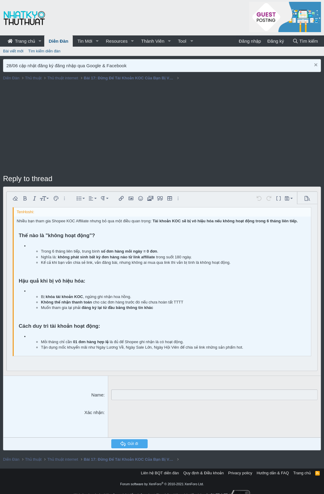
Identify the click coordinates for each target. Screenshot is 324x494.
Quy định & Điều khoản (203, 472)
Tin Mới (84, 41)
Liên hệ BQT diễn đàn (160, 472)
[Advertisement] (162, 128)
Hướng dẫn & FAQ (273, 472)
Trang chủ (21, 41)
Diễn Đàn (58, 41)
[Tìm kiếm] (305, 41)
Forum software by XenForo (162, 484)
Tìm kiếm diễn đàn (44, 51)
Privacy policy (240, 472)
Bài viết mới (13, 51)
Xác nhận (93, 412)
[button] (40, 41)
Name (97, 394)
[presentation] (157, 421)
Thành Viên (152, 41)
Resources (117, 41)
